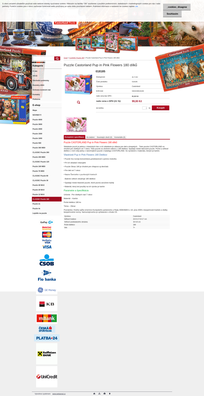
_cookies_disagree (177, 7)
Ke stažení (91, 137)
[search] (56, 58)
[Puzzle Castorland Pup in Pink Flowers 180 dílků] (78, 88)
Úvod (65, 58)
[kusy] (144, 108)
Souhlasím (172, 14)
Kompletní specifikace (74, 137)
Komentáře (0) (119, 137)
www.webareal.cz (59, 394)
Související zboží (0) (104, 137)
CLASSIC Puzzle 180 (76, 58)
